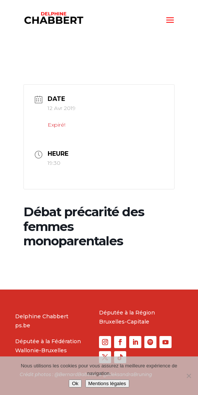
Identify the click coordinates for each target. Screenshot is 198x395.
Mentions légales (107, 383)
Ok (75, 383)
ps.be (22, 325)
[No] (188, 376)
